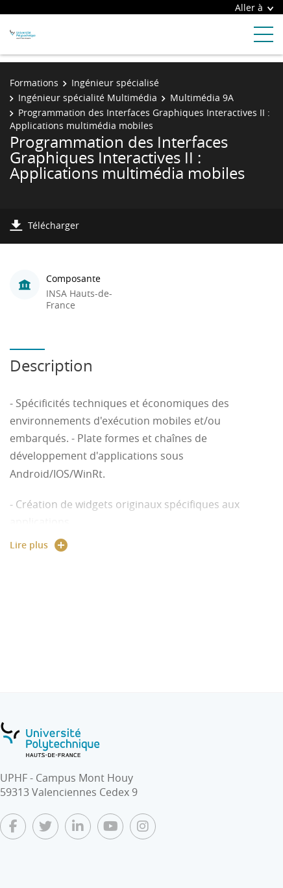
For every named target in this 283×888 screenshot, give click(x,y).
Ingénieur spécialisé (115, 82)
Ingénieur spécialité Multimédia (87, 97)
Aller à (254, 7)
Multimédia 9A (202, 97)
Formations (34, 82)
